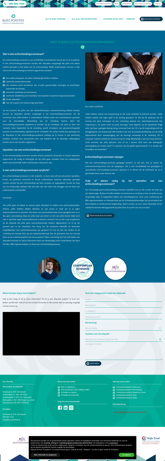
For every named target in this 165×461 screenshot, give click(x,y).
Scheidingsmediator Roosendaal (129, 389)
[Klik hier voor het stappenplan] (82, 269)
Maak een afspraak (152, 19)
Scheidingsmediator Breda (126, 397)
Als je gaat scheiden (55, 19)
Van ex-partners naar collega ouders (75, 389)
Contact (158, 4)
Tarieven (130, 19)
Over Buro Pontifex (103, 4)
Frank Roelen (66, 240)
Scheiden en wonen (69, 392)
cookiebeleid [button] (113, 443)
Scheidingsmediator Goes (126, 395)
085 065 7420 (17, 3)
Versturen (94, 363)
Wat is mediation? (68, 387)
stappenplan (74, 159)
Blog (116, 4)
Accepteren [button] (126, 455)
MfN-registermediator (94, 200)
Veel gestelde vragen (143, 4)
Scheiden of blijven (113, 19)
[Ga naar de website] (143, 440)
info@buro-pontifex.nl (11, 419)
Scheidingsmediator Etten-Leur (128, 387)
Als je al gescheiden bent (84, 19)
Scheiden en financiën (70, 395)
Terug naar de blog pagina (101, 215)
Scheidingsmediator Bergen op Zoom (131, 392)
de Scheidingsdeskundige (133, 200)
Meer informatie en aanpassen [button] (45, 455)
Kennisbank (126, 4)
